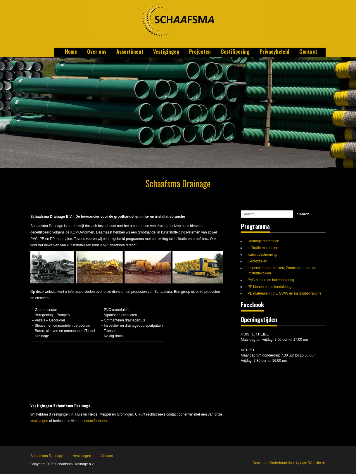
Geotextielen (257, 261)
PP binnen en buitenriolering (270, 287)
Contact (308, 52)
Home (71, 52)
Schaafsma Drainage (46, 456)
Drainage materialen (263, 241)
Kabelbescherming (262, 254)
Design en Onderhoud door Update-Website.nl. (289, 463)
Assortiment (129, 52)
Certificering (235, 52)
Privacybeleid (274, 52)
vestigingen (39, 421)
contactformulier (94, 421)
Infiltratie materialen (263, 248)
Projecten (200, 52)
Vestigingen (166, 52)
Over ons (96, 52)
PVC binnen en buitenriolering (271, 280)
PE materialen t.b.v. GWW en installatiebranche (285, 293)
